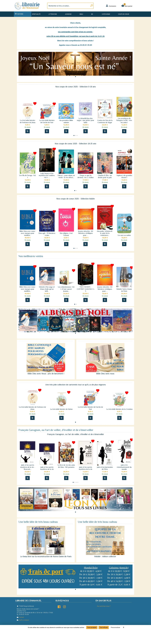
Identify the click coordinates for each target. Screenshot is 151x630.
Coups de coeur (123, 14)
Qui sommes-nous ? (103, 606)
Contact (20, 617)
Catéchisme (106, 14)
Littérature (53, 14)
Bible (81, 14)
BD (92, 14)
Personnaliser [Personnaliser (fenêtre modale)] (115, 627)
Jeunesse (68, 14)
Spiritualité (36, 14)
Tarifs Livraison (23, 620)
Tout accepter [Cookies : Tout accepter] (92, 627)
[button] (75, 76)
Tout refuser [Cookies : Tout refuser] (103, 627)
